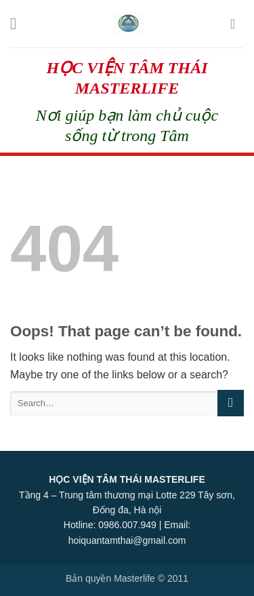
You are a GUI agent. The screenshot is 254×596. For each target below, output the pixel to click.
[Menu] (18, 23)
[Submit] (230, 403)
